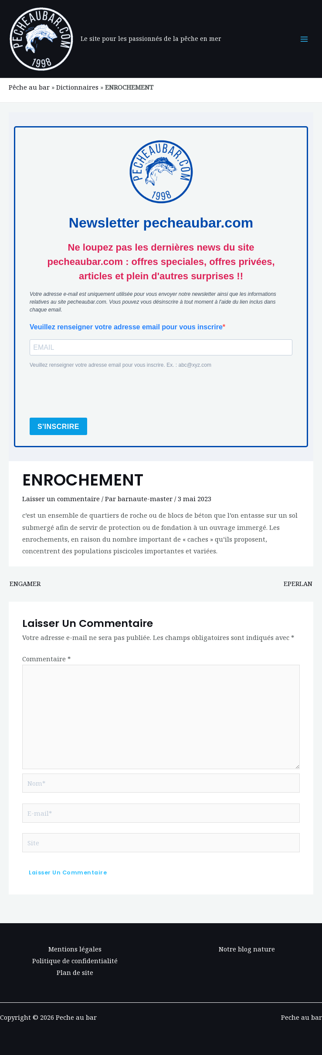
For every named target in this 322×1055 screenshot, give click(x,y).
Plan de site (75, 972)
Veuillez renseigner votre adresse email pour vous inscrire (126, 327)
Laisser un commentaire (61, 498)
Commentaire (46, 658)
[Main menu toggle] (304, 39)
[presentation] (96, 394)
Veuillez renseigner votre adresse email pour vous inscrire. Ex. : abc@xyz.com (120, 365)
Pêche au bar (29, 87)
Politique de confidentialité (75, 960)
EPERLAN (298, 583)
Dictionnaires (77, 87)
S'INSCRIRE (58, 426)
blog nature (256, 948)
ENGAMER (25, 583)
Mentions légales (75, 948)
